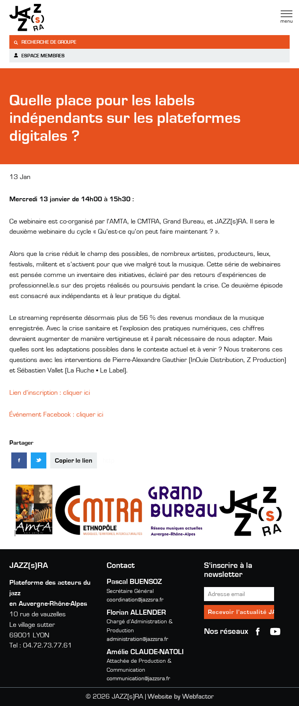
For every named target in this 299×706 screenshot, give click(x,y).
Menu (286, 16)
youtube (275, 631)
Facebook (258, 631)
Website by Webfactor (181, 696)
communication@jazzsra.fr (138, 678)
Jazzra (58, 17)
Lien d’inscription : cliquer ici (49, 392)
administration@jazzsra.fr (137, 639)
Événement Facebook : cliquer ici (56, 414)
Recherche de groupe (44, 42)
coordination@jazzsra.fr (135, 600)
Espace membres (39, 56)
